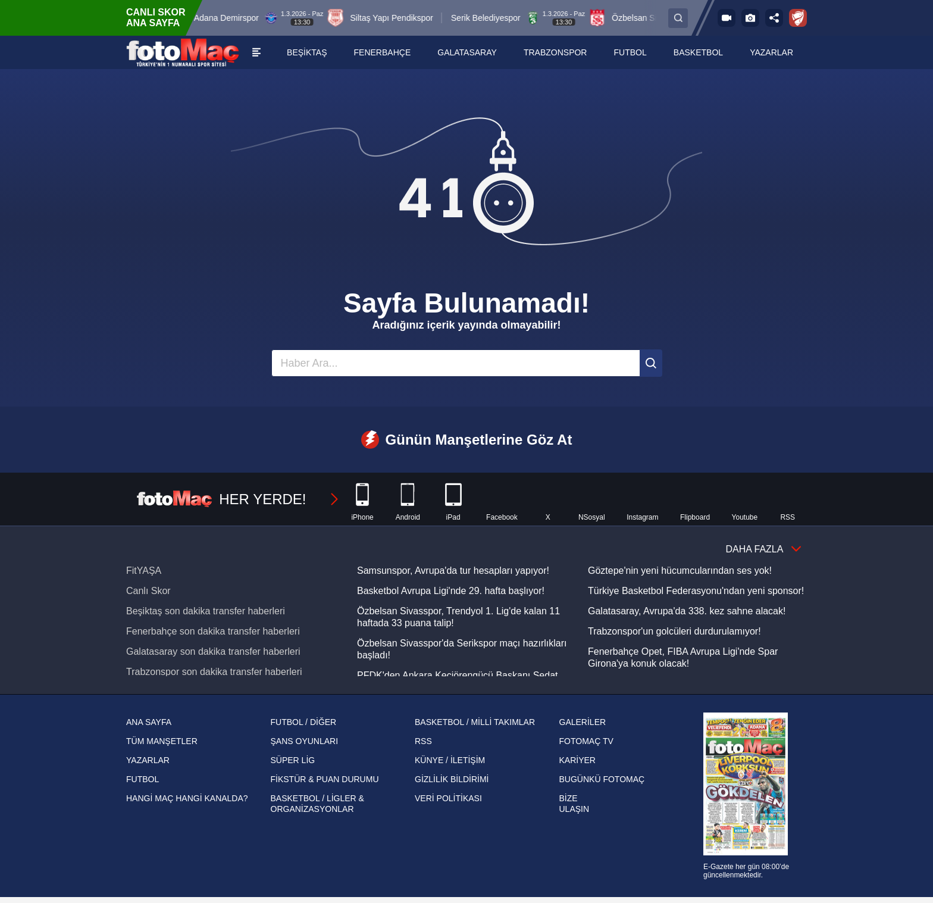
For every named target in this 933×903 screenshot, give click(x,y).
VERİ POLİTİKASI (448, 798)
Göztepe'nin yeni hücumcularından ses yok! (680, 570)
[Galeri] (750, 18)
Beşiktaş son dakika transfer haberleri (205, 611)
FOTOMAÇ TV (586, 741)
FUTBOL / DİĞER (304, 722)
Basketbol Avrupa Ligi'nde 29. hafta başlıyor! (450, 591)
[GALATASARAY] (467, 52)
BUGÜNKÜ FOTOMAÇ (602, 779)
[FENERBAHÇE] (383, 52)
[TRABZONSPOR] (556, 52)
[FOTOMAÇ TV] (726, 18)
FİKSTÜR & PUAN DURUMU (325, 779)
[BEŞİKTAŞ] (307, 52)
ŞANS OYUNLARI (305, 741)
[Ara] (651, 363)
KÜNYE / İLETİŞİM (450, 760)
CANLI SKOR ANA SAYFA (156, 17)
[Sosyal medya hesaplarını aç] (774, 18)
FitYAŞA (143, 570)
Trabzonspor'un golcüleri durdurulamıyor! (674, 631)
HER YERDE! (238, 499)
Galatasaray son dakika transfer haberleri (213, 651)
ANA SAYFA (148, 722)
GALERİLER (582, 722)
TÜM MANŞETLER (162, 741)
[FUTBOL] (630, 52)
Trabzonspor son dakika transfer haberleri (214, 672)
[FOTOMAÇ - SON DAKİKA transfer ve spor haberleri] (182, 52)
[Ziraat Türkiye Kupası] (798, 18)
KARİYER (577, 760)
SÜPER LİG (293, 760)
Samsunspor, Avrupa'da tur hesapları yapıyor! (453, 570)
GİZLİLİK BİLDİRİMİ (452, 779)
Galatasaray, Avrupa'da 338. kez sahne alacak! (686, 611)
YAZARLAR (148, 760)
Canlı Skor (148, 591)
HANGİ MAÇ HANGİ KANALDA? (187, 798)
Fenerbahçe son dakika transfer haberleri (213, 631)
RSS (423, 741)
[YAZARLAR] (772, 52)
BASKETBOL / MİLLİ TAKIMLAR (475, 722)
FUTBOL (142, 779)
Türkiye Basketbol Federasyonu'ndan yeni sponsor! (696, 591)
